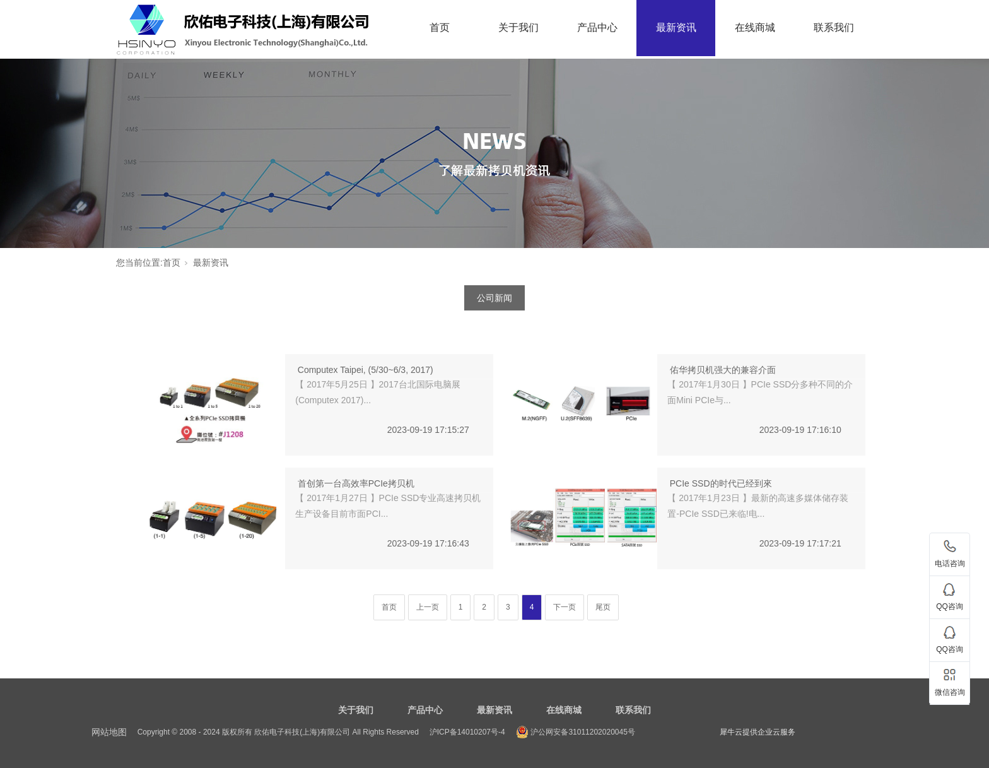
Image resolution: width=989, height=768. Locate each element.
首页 (440, 27)
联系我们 (834, 27)
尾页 (603, 607)
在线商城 (755, 27)
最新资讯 (676, 27)
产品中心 (597, 27)
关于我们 (518, 27)
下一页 (564, 607)
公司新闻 (494, 298)
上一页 (427, 607)
